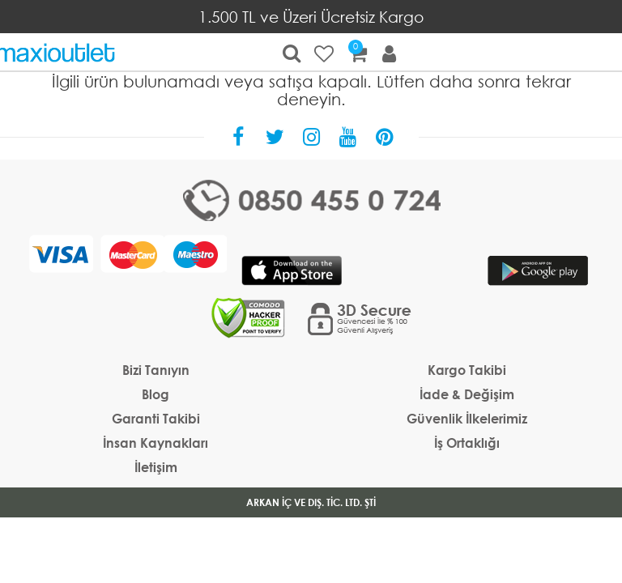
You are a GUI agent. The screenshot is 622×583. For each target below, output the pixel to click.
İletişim (155, 466)
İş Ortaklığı (467, 442)
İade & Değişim (467, 394)
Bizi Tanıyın (156, 369)
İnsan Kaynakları (155, 442)
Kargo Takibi (467, 369)
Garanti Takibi (156, 418)
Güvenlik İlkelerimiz (467, 418)
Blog (155, 394)
